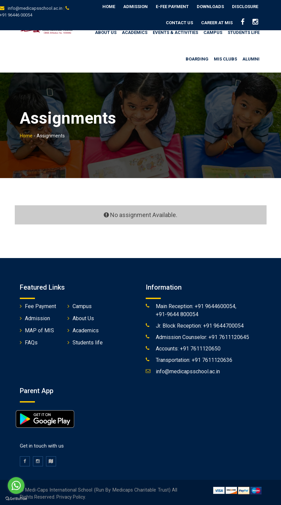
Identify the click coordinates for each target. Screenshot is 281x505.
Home (108, 6)
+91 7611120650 (200, 346)
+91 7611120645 (228, 335)
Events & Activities (175, 30)
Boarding (197, 56)
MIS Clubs (225, 56)
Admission (135, 6)
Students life (88, 340)
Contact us (179, 22)
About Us (83, 316)
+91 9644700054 (223, 324)
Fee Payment (40, 304)
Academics (134, 30)
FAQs (31, 340)
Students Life (244, 30)
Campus (212, 30)
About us (105, 30)
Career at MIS (217, 22)
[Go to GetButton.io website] (16, 498)
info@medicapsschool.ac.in (35, 8)
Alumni (251, 56)
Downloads (210, 6)
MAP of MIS (39, 328)
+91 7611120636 (212, 358)
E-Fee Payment (172, 6)
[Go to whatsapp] (16, 485)
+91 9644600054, (215, 304)
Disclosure (245, 6)
